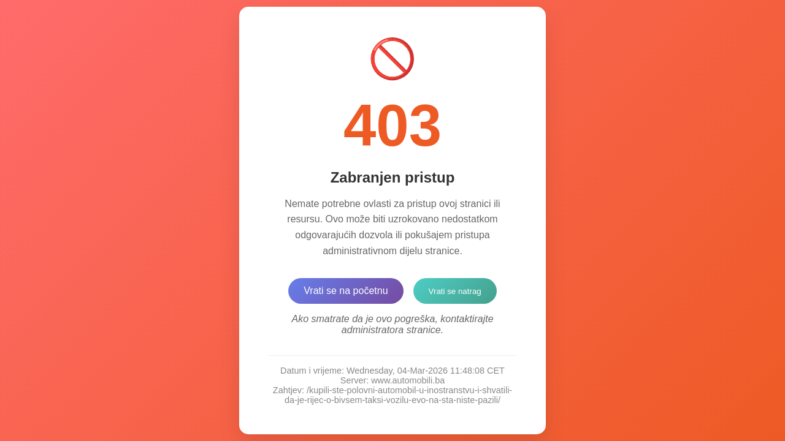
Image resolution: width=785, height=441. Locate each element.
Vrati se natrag (455, 291)
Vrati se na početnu (346, 290)
